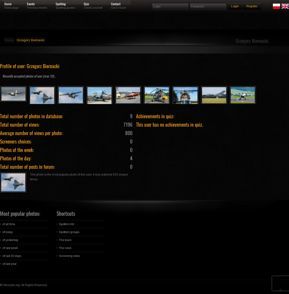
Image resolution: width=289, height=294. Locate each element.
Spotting (61, 4)
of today (7, 232)
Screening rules (69, 256)
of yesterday (10, 240)
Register (251, 6)
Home (8, 4)
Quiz (86, 4)
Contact (115, 4)
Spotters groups (69, 232)
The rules (65, 248)
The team (65, 240)
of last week (10, 248)
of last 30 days (11, 256)
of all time (8, 224)
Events (31, 4)
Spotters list (66, 224)
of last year (9, 264)
